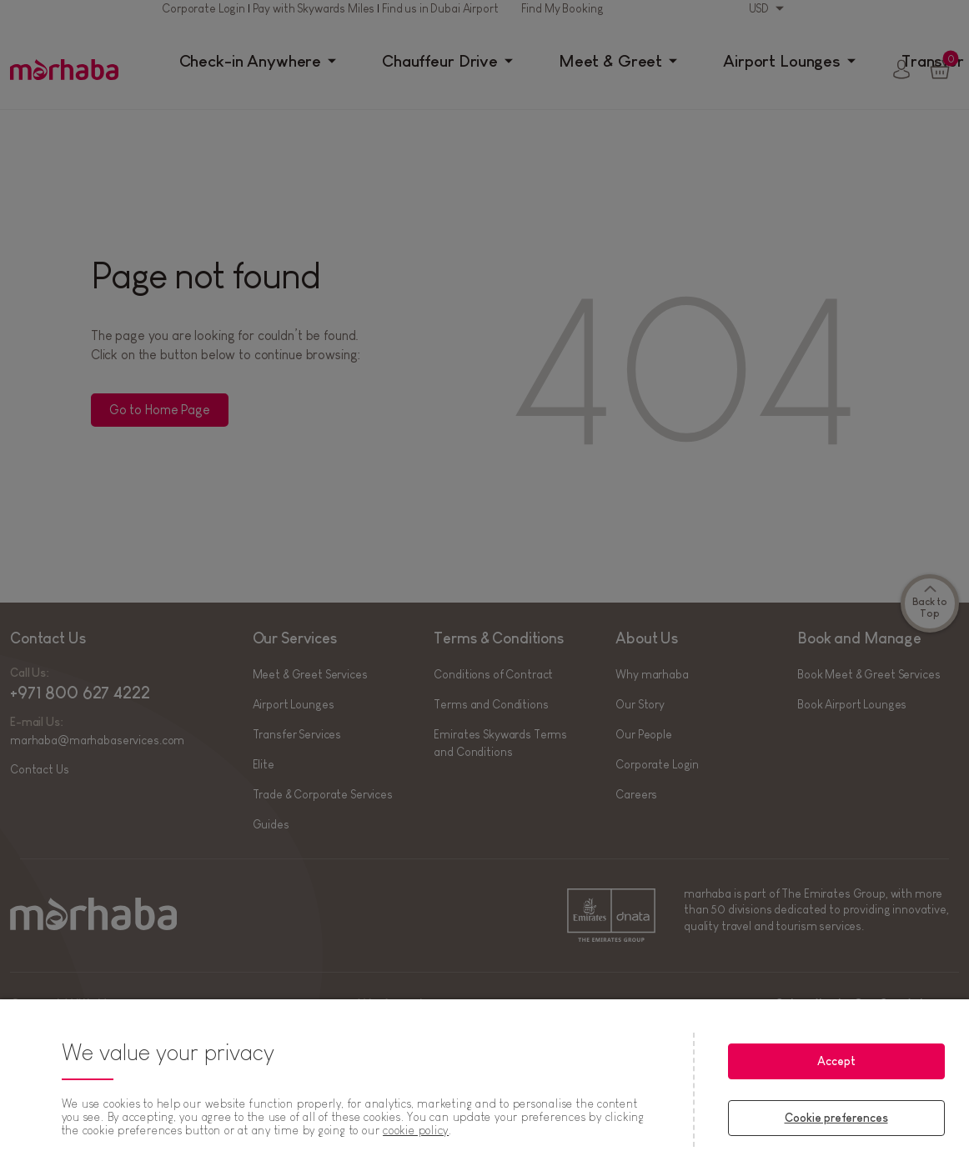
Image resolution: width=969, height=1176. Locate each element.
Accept (836, 1061)
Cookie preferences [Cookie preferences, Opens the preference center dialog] (836, 1117)
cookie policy (416, 1130)
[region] (484, 1087)
